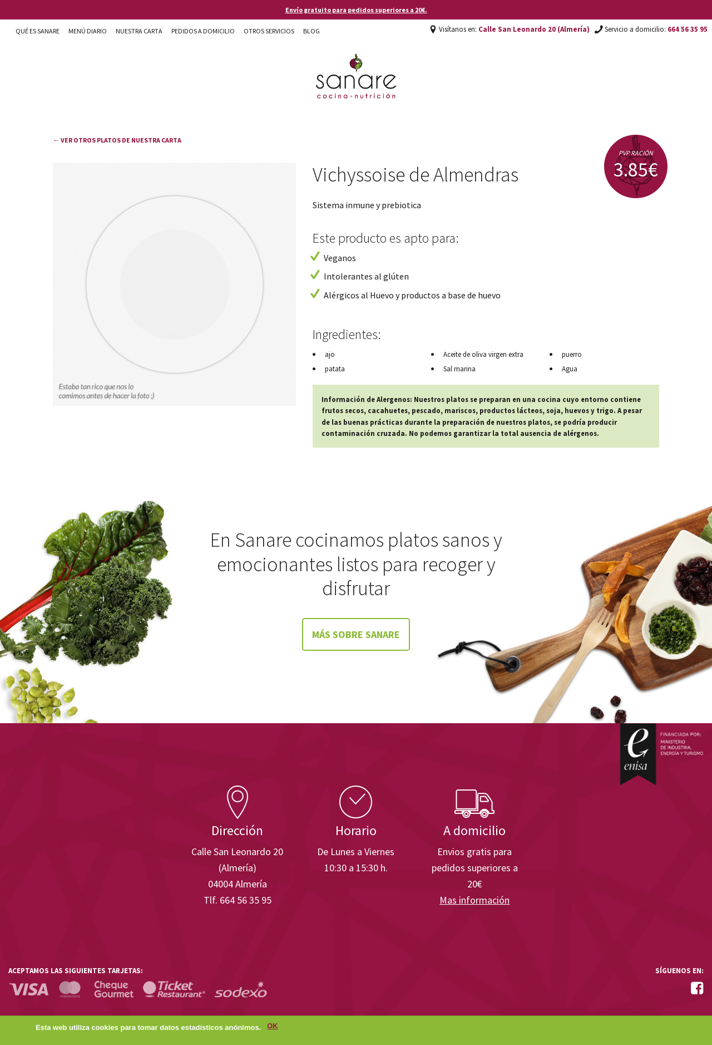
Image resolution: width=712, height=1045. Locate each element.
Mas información (474, 900)
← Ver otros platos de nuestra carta (117, 140)
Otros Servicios (269, 31)
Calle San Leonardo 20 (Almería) (534, 29)
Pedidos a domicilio (203, 31)
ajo (330, 354)
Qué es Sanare (38, 31)
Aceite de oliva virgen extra (483, 354)
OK (272, 1026)
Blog (311, 31)
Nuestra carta (139, 31)
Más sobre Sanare (356, 634)
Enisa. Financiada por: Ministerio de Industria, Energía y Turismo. (661, 754)
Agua (569, 369)
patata (335, 369)
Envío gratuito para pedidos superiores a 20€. (356, 10)
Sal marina (459, 369)
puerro (572, 354)
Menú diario (87, 31)
